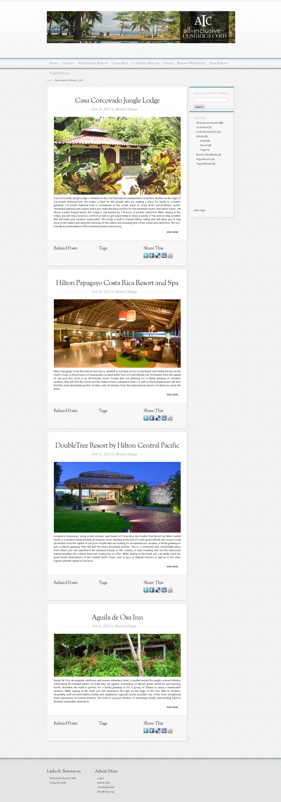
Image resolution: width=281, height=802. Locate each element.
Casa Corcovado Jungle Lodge (117, 101)
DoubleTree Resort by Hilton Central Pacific (117, 446)
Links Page (199, 210)
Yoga (203, 149)
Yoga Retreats (59, 73)
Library (168, 63)
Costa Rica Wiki (58, 782)
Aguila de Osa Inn (117, 618)
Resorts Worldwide (191, 63)
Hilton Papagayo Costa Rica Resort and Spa (117, 283)
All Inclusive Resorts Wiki (63, 778)
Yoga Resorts (218, 63)
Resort (204, 145)
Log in (100, 778)
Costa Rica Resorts (145, 63)
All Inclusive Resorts (93, 63)
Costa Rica (120, 63)
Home (53, 63)
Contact (68, 63)
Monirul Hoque (126, 109)
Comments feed (105, 787)
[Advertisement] (211, 187)
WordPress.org (105, 791)
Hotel (203, 140)
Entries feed (103, 782)
